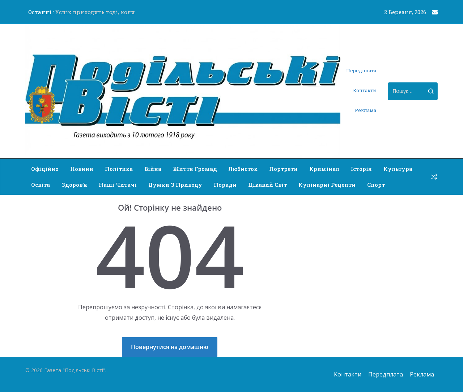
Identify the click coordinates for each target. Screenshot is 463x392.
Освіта (40, 184)
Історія (361, 168)
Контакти (364, 90)
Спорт (376, 184)
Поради (225, 184)
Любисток (243, 168)
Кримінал (324, 168)
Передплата (361, 70)
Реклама (365, 110)
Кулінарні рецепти (327, 184)
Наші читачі (118, 184)
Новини (81, 168)
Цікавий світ (267, 184)
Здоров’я (74, 184)
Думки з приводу (175, 184)
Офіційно (45, 168)
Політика (119, 168)
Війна (152, 168)
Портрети (283, 168)
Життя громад (195, 168)
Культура (397, 168)
